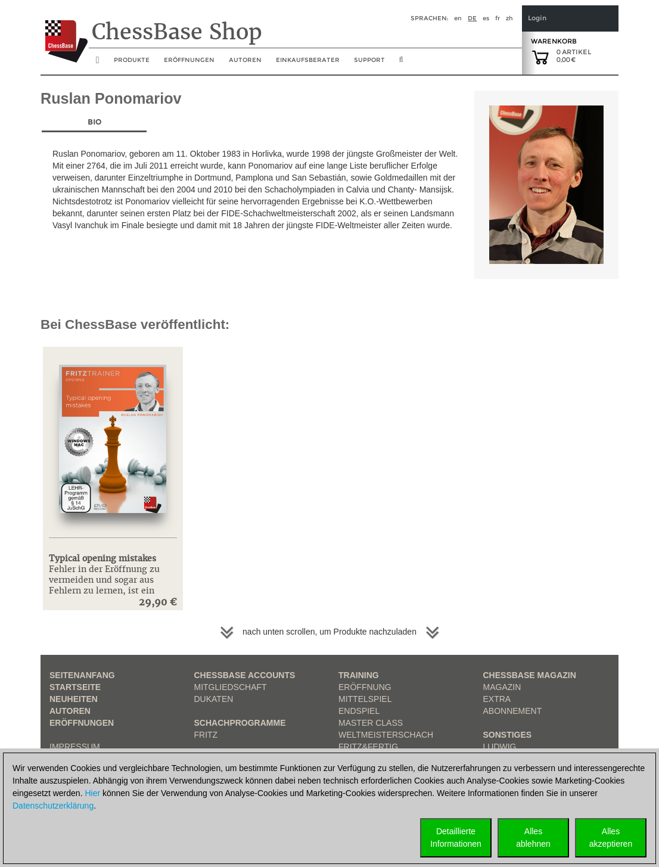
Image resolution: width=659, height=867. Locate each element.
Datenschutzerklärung (53, 805)
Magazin (502, 687)
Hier (92, 793)
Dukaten (214, 699)
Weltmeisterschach (385, 734)
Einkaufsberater (308, 60)
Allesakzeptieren (610, 837)
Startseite (75, 687)
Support (369, 60)
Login (537, 18)
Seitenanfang (82, 675)
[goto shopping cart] (540, 56)
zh (509, 18)
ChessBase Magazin (529, 675)
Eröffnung (364, 687)
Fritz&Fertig (368, 746)
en (458, 18)
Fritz (206, 734)
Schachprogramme (240, 723)
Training (358, 675)
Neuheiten (73, 699)
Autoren (245, 60)
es (486, 18)
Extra (497, 699)
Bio (94, 121)
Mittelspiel (364, 699)
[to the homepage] (64, 32)
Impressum (74, 746)
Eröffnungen (81, 723)
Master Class (370, 723)
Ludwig (500, 746)
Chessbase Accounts (245, 675)
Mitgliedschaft (230, 687)
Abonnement (512, 711)
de (472, 18)
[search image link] (401, 63)
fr (497, 18)
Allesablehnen (533, 837)
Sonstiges (507, 734)
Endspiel (359, 711)
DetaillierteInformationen (455, 837)
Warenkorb (554, 41)
